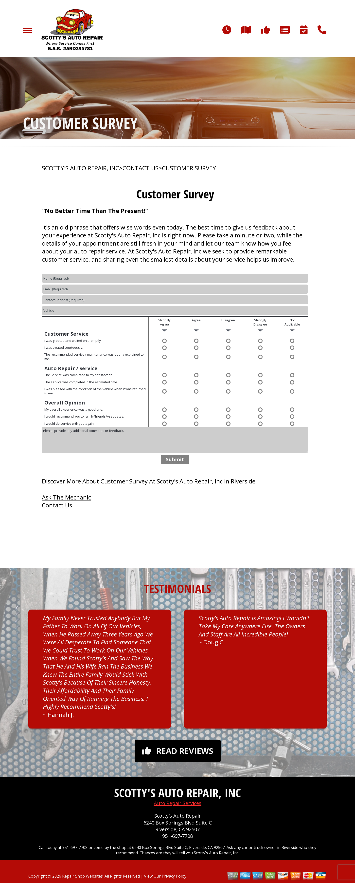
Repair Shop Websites (82, 876)
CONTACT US (141, 168)
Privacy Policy (174, 876)
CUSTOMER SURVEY (189, 168)
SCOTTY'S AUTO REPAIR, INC (80, 168)
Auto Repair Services (177, 803)
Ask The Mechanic (66, 497)
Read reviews (177, 751)
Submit (175, 459)
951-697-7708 (177, 836)
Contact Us (57, 505)
